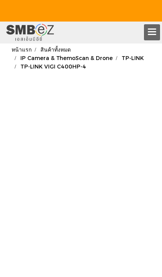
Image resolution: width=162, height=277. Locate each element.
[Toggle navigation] (152, 32)
